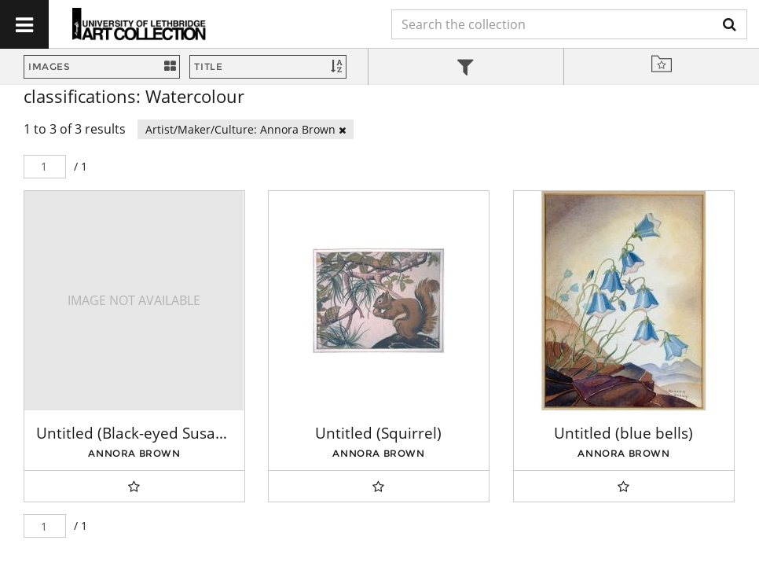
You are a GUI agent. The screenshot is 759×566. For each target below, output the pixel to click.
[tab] (465, 69)
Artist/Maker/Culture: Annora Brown (245, 129)
